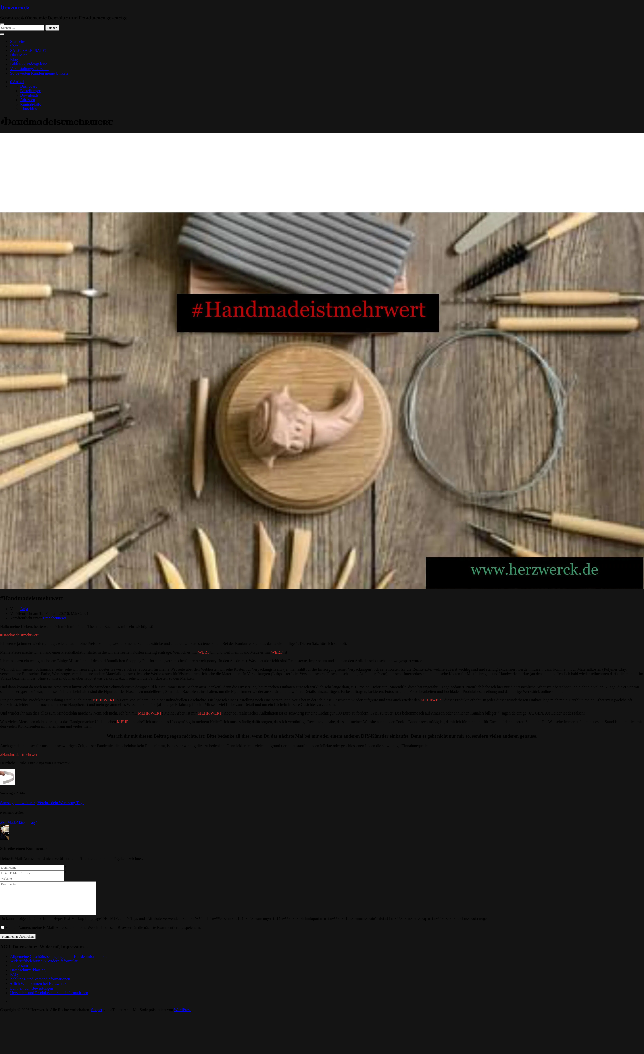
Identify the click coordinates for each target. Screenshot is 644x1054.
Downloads (29, 95)
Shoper (96, 1010)
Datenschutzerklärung (27, 970)
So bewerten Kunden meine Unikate (39, 73)
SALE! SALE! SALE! (28, 50)
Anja (24, 609)
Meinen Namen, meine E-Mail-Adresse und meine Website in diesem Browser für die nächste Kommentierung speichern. (103, 927)
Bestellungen (30, 91)
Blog (14, 59)
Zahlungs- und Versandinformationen (40, 979)
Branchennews (54, 618)
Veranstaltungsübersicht (29, 68)
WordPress (182, 1010)
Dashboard (28, 86)
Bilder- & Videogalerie (28, 64)
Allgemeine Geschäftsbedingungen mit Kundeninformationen (59, 956)
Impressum (19, 965)
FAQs (14, 974)
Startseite (17, 41)
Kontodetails (30, 104)
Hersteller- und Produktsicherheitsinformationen (49, 993)
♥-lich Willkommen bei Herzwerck (38, 983)
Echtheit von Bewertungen (31, 988)
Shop (14, 46)
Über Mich (19, 55)
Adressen (27, 100)
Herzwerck (14, 8)
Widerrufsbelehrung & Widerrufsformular (44, 961)
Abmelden (28, 109)
